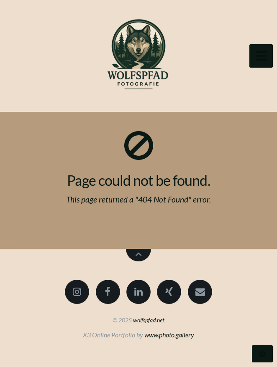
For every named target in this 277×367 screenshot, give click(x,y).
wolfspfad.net (148, 320)
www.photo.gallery (169, 335)
